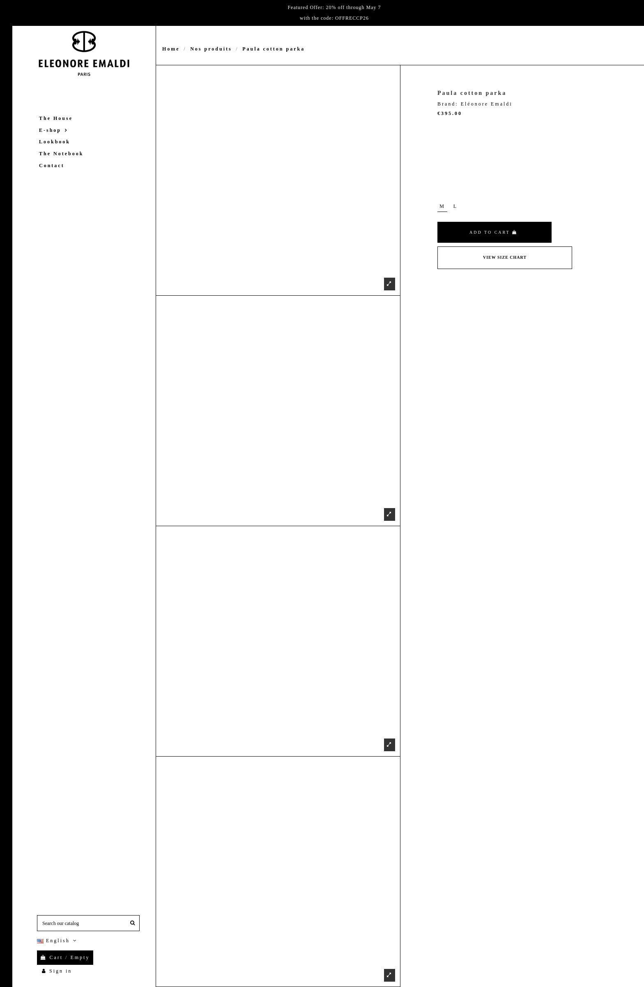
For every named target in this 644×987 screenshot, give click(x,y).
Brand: (447, 104)
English (57, 940)
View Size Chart (505, 257)
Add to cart (493, 232)
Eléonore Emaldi (487, 104)
